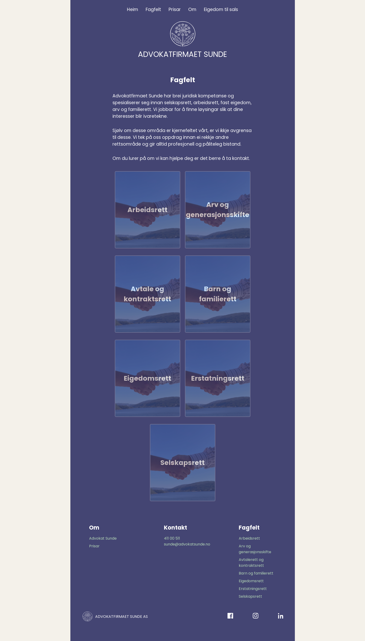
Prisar (175, 9)
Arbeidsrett (249, 538)
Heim (132, 9)
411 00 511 (172, 538)
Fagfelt (153, 9)
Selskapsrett (250, 596)
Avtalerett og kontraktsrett (251, 562)
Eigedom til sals (221, 9)
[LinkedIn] (281, 616)
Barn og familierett (256, 573)
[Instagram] (255, 616)
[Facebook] (230, 616)
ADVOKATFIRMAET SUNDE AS (115, 616)
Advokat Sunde (103, 538)
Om (192, 9)
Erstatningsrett (253, 588)
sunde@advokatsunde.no (187, 544)
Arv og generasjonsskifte (255, 549)
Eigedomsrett (251, 581)
